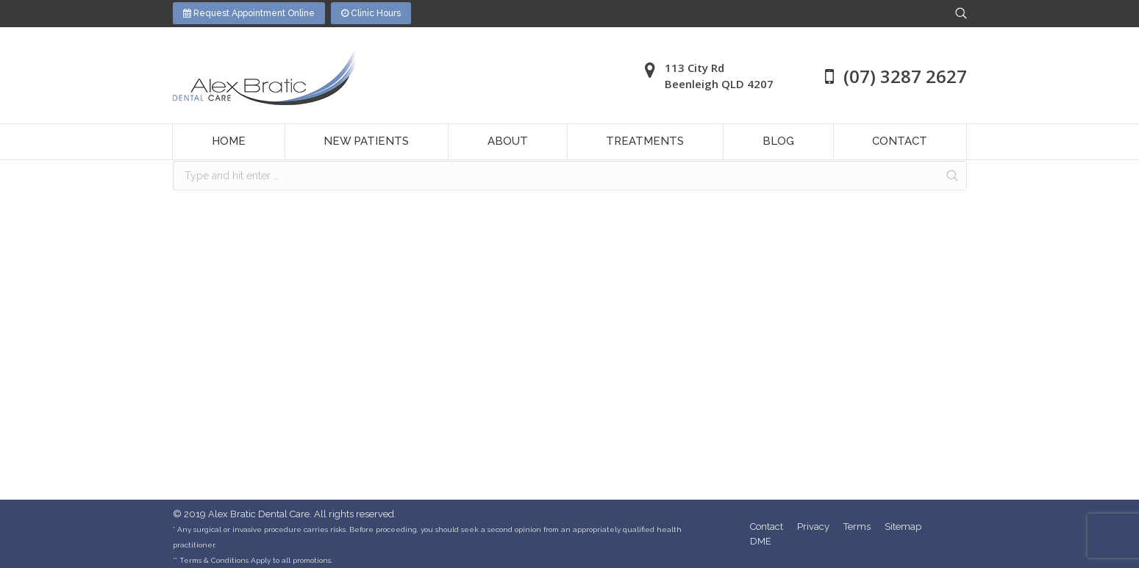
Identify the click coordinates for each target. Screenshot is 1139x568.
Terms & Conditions (214, 560)
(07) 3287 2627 (905, 76)
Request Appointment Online (249, 13)
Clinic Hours (371, 13)
